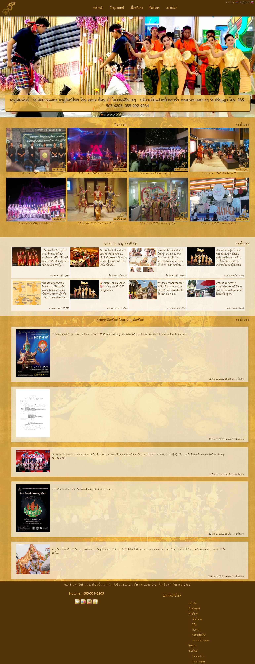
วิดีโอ (194, 624)
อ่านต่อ (53, 276)
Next (248, 59)
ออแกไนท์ (171, 8)
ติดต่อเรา (154, 8)
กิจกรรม (196, 630)
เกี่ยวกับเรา (136, 8)
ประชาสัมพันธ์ (199, 635)
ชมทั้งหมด (243, 124)
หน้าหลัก (98, 8)
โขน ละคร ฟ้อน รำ (95, 100)
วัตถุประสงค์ (117, 8)
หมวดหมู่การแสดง (201, 640)
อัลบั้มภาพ (197, 619)
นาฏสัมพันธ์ (19, 100)
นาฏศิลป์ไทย (69, 100)
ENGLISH (244, 2)
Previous (4, 59)
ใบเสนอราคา (198, 656)
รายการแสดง (198, 662)
